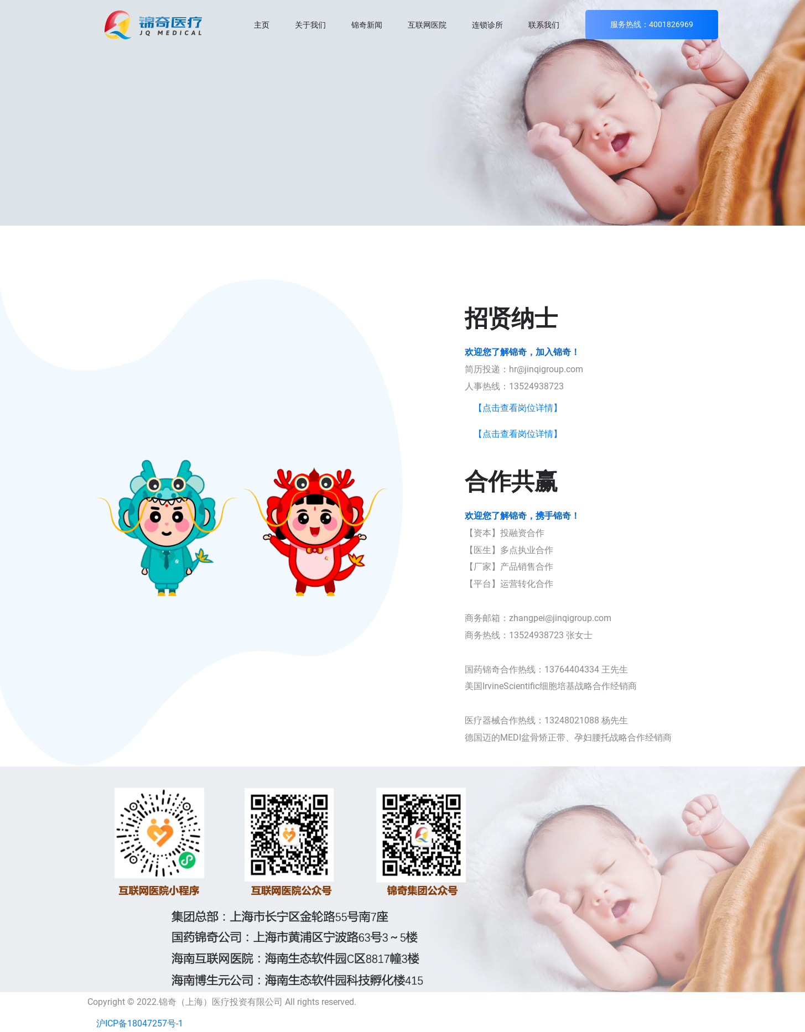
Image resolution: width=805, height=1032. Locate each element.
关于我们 (310, 24)
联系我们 (543, 24)
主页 (261, 24)
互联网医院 (427, 24)
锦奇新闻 (366, 24)
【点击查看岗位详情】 (518, 408)
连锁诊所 (487, 24)
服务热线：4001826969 (651, 24)
